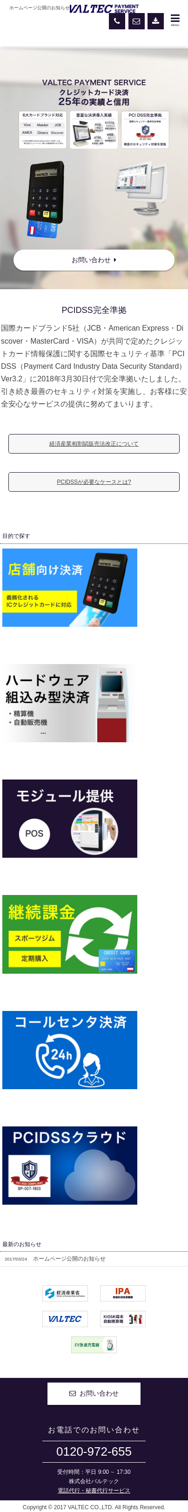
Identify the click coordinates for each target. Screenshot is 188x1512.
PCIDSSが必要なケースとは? (94, 482)
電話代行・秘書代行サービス (94, 1490)
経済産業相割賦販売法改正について (94, 444)
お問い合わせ (94, 260)
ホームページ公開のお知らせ (55, 1258)
